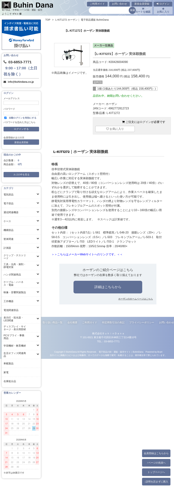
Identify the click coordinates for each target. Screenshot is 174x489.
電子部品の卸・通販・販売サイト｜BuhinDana (121, 352)
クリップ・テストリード (15, 257)
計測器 (7, 247)
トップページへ (156, 472)
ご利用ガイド (97, 3)
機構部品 (8, 230)
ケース (7, 221)
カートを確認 (142, 10)
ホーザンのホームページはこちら (135, 298)
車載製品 (8, 363)
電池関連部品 (11, 310)
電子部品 (8, 203)
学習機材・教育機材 (15, 345)
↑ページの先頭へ (156, 462)
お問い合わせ (119, 3)
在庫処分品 (10, 381)
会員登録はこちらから (156, 453)
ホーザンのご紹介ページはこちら (108, 270)
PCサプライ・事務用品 (14, 337)
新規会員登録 (141, 3)
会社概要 (72, 322)
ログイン (163, 3)
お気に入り (163, 10)
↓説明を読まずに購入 (156, 481)
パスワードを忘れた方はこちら (20, 122)
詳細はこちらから (107, 287)
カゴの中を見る (21, 174)
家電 (6, 372)
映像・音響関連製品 (15, 292)
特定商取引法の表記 (113, 322)
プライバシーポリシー (141, 322)
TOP (47, 19)
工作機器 (8, 301)
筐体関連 (8, 239)
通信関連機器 (11, 212)
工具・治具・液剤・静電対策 (15, 266)
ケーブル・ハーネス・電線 (13, 283)
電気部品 (8, 194)
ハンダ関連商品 (12, 274)
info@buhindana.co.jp (21, 81)
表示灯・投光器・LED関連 (13, 319)
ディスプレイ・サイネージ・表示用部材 (15, 328)
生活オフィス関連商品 (15, 354)
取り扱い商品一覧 (52, 322)
